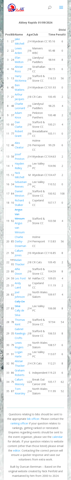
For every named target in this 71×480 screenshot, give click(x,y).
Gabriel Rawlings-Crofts (21, 333)
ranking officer (19, 423)
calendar (57, 437)
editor (16, 450)
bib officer (33, 419)
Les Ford (20, 278)
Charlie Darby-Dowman (20, 241)
